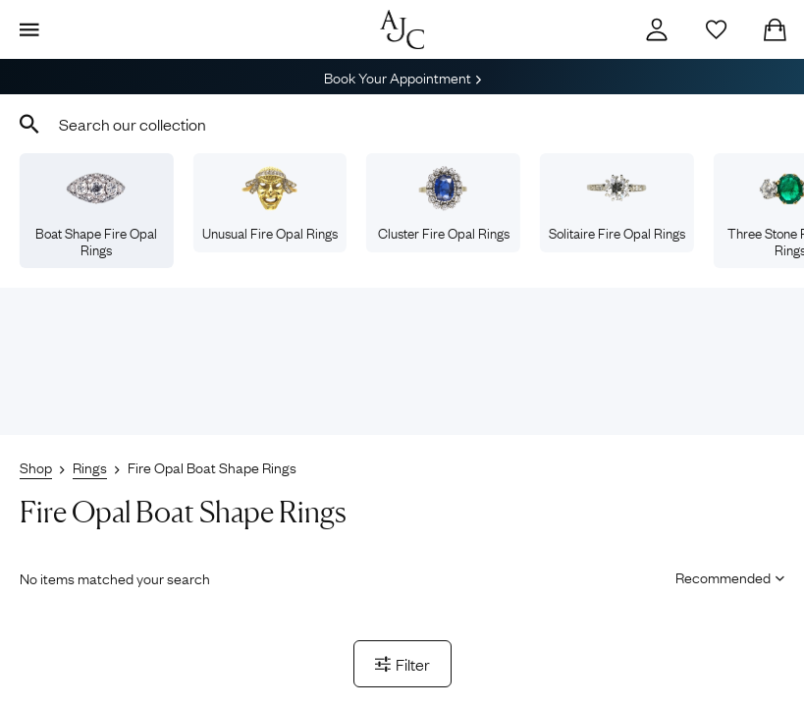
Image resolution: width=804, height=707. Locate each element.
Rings (90, 466)
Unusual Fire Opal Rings (270, 204)
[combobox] (402, 123)
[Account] (656, 29)
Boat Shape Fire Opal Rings (96, 212)
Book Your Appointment (402, 76)
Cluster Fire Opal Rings (443, 204)
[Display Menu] (29, 29)
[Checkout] (774, 29)
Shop (36, 466)
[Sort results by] (723, 576)
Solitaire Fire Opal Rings (617, 204)
